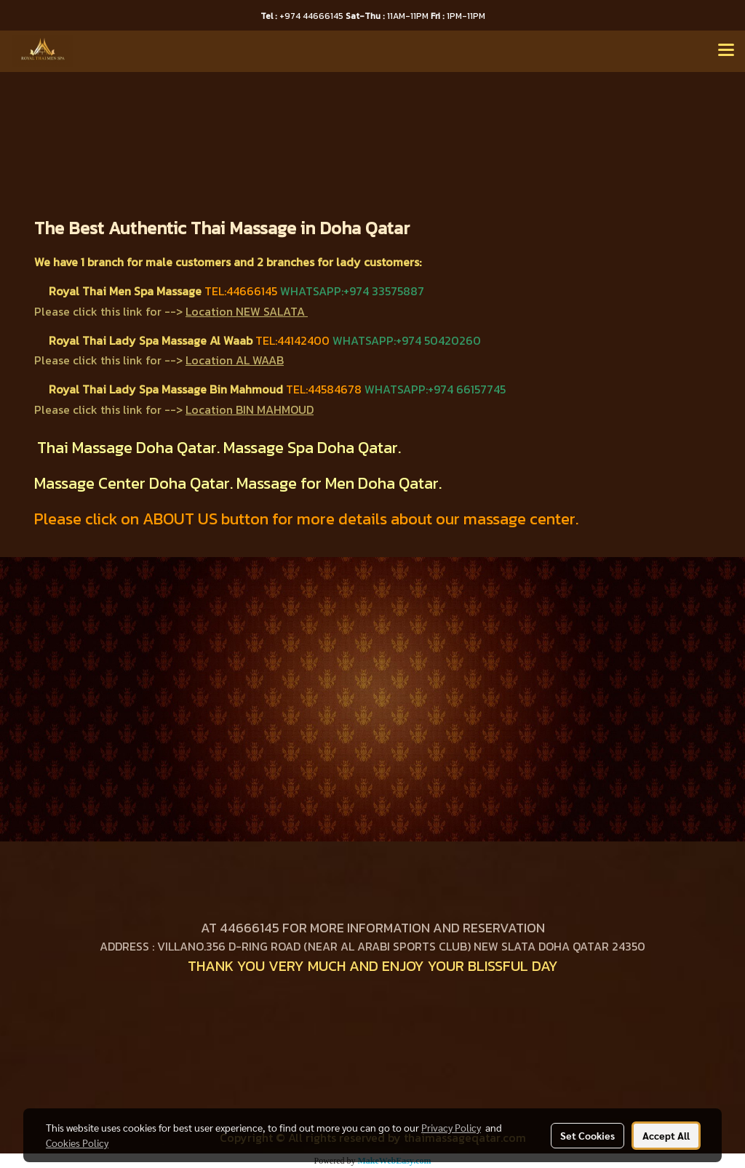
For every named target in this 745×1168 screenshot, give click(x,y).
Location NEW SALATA (245, 311)
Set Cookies (587, 1135)
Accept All (666, 1135)
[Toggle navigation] (726, 51)
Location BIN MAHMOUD (250, 409)
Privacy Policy (451, 1127)
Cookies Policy (77, 1142)
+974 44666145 (303, 16)
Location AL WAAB (235, 360)
